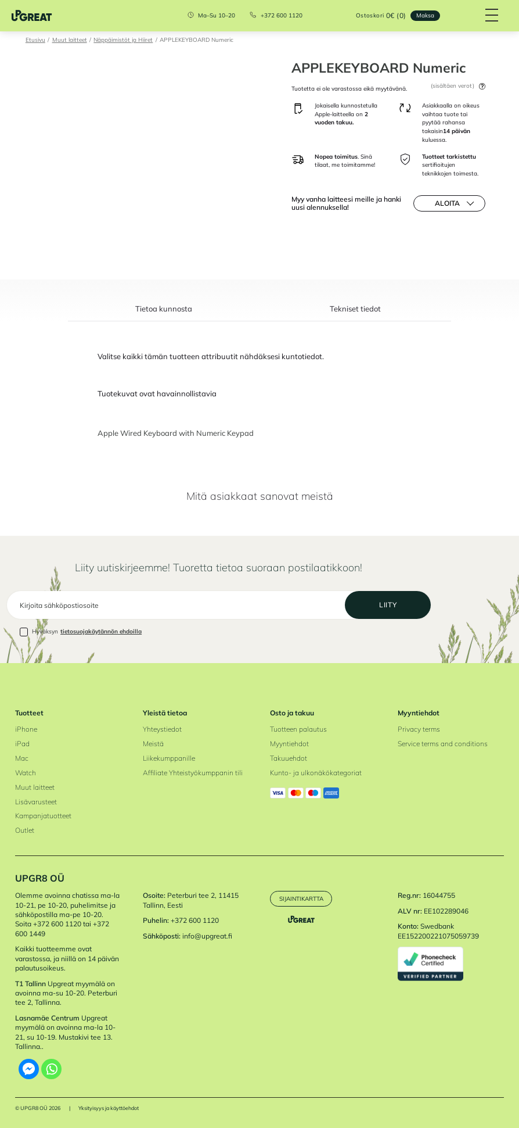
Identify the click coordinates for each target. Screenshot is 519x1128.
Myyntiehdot (289, 743)
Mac (21, 758)
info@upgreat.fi (207, 936)
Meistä (153, 743)
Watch (25, 772)
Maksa (425, 15)
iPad (22, 743)
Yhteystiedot (162, 729)
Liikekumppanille (169, 758)
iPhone (26, 729)
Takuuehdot (288, 758)
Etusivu (35, 40)
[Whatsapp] (51, 1069)
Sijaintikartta (301, 899)
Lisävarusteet (36, 801)
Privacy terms (419, 729)
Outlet (24, 830)
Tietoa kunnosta (163, 309)
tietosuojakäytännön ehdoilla (101, 631)
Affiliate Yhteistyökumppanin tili (193, 772)
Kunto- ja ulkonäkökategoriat (316, 772)
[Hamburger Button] (491, 15)
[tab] (164, 313)
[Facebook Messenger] (29, 1069)
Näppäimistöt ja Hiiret (123, 40)
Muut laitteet (69, 40)
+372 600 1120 (281, 16)
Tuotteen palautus (298, 729)
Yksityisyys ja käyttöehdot (108, 1108)
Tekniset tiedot (355, 309)
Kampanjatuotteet (43, 815)
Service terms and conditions (443, 743)
